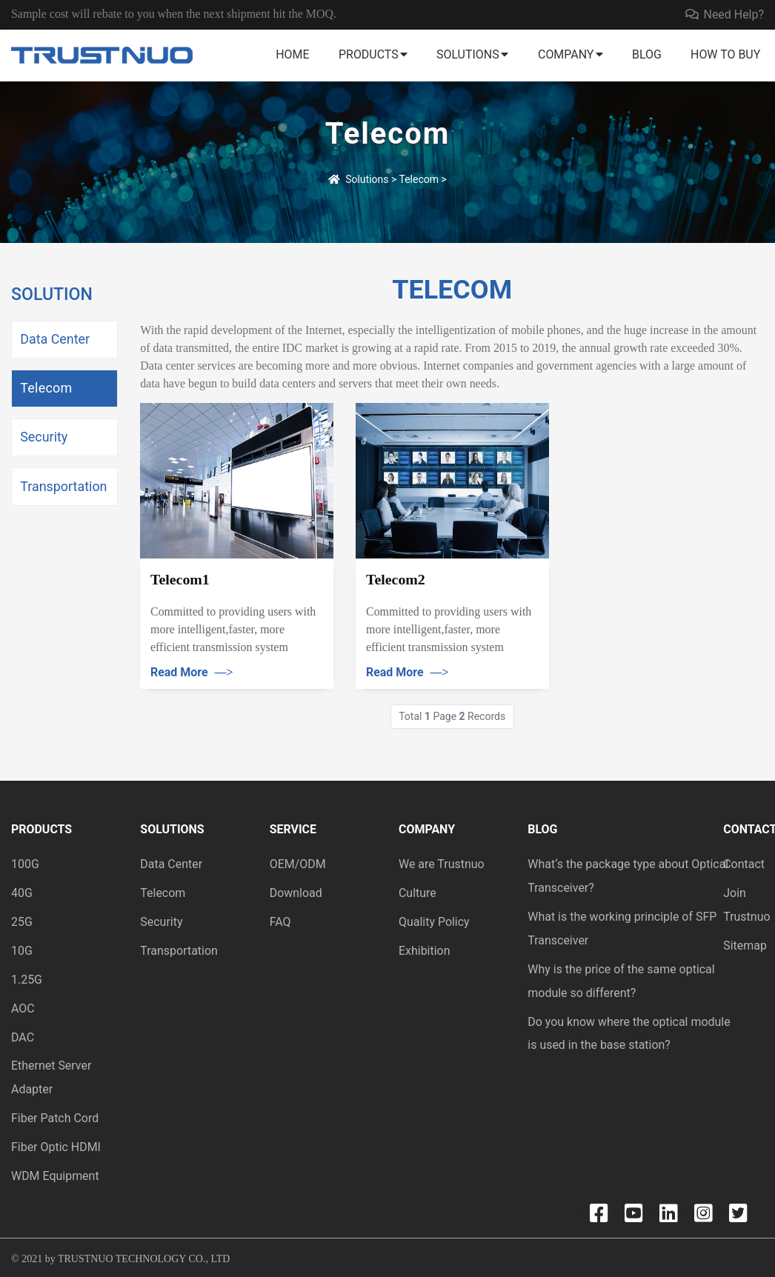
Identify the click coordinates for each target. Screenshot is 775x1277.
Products (369, 54)
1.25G (26, 980)
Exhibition (424, 951)
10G (22, 951)
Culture (417, 893)
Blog (647, 54)
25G (22, 922)
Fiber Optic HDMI (56, 1147)
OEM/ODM (298, 864)
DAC (22, 1037)
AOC (23, 1008)
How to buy (725, 54)
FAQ (280, 922)
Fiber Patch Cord (55, 1118)
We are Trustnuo (442, 864)
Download (296, 893)
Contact (744, 864)
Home (292, 54)
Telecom (419, 179)
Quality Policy (434, 922)
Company (565, 54)
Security (43, 436)
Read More (191, 672)
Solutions (467, 54)
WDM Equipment (55, 1176)
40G (22, 893)
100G (25, 864)
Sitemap (745, 945)
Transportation (63, 486)
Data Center (55, 339)
